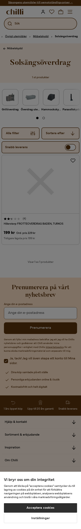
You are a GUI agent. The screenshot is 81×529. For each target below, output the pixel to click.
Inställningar (40, 518)
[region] (40, 500)
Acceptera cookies (40, 508)
